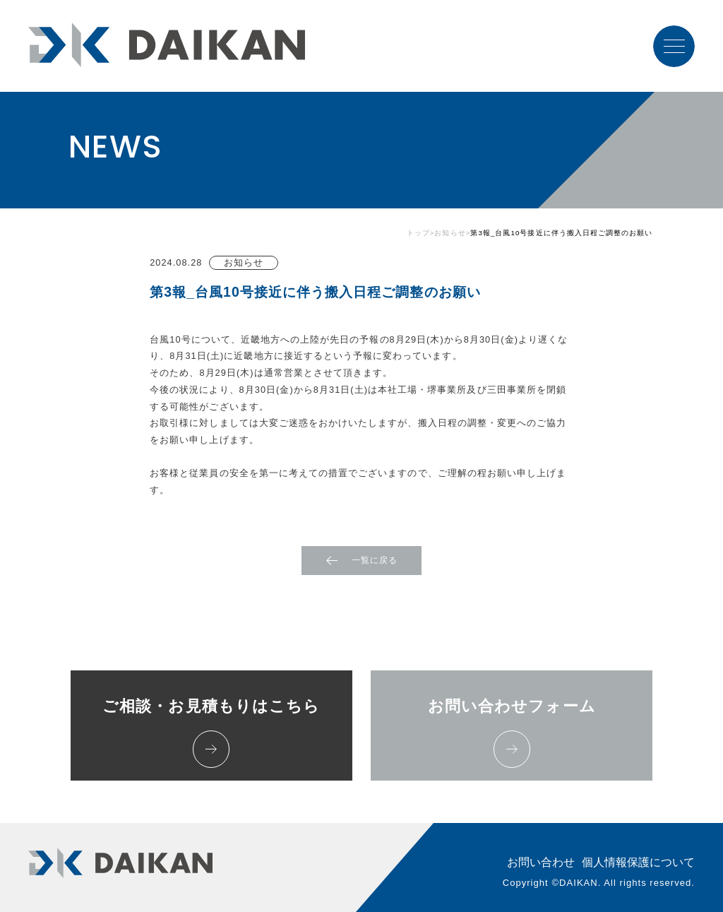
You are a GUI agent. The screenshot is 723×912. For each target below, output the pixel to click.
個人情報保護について (638, 862)
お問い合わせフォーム (512, 732)
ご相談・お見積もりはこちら (211, 732)
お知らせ (449, 233)
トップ (418, 233)
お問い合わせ (541, 862)
